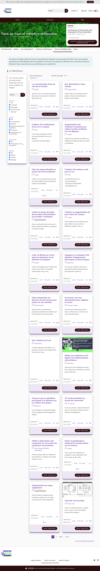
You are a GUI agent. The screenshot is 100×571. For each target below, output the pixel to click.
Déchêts (12, 124)
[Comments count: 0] (58, 152)
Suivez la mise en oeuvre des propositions (82, 42)
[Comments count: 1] (58, 107)
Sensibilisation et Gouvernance (15, 133)
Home (18, 20)
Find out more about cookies (74, 2)
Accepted (13, 105)
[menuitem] (74, 11)
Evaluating (13, 107)
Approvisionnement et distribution (16, 127)
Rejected (12, 112)
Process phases (74, 38)
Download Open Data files (50, 563)
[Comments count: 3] (91, 194)
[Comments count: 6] (91, 322)
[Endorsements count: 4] (54, 237)
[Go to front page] (8, 11)
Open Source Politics (49, 568)
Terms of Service (49, 560)
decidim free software (68, 568)
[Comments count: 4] (91, 107)
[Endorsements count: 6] (57, 517)
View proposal (50, 114)
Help (82, 20)
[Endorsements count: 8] (54, 107)
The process (6, 49)
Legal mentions (36, 560)
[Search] (15, 95)
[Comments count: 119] (44, 195)
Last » (67, 537)
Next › (61, 537)
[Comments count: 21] (44, 522)
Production (13, 130)
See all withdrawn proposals (84, 541)
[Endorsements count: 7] (54, 380)
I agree (90, 2)
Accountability (27, 49)
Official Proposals (44, 49)
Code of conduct (64, 560)
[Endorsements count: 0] (87, 107)
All (11, 103)
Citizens (12, 157)
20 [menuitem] (65, 75)
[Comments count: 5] (91, 380)
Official (12, 155)
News (16, 49)
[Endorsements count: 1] (54, 152)
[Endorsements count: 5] (54, 322)
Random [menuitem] (33, 78)
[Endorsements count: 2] (54, 423)
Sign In (91, 11)
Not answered (14, 109)
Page (75, 49)
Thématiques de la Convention (15, 144)
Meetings (12, 160)
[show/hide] (24, 144)
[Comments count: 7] (91, 423)
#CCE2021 (6, 37)
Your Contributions (62, 49)
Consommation (14, 122)
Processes (50, 20)
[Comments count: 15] (77, 469)
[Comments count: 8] (58, 322)
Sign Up (84, 11)
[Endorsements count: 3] (87, 237)
